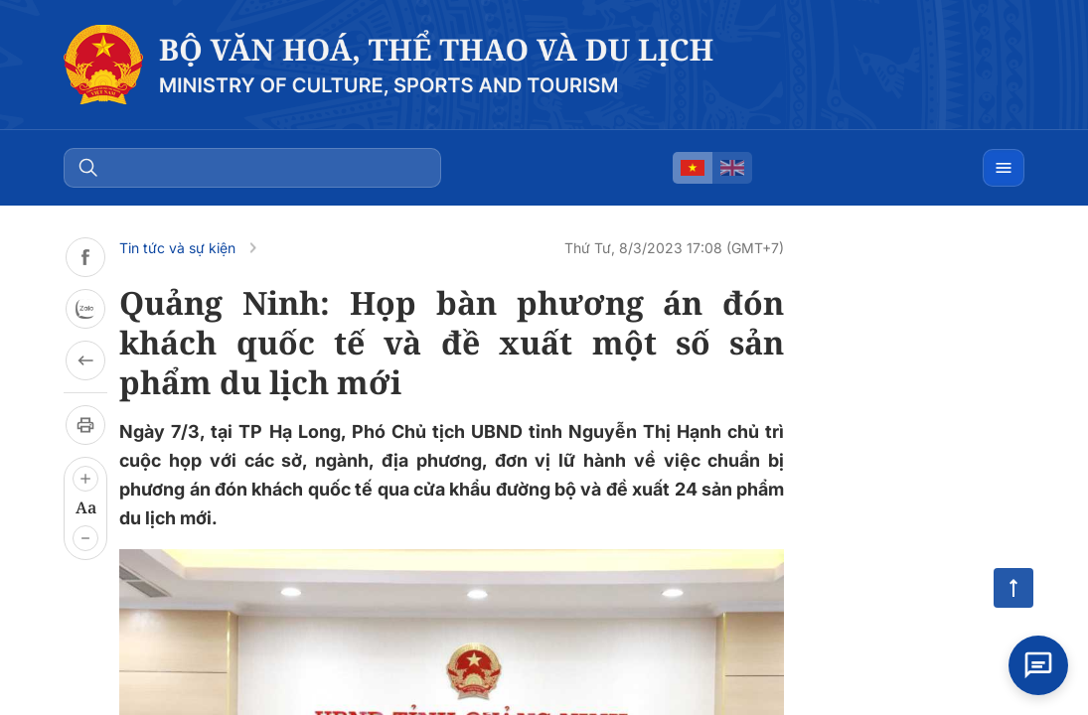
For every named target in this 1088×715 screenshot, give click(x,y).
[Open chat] (1038, 665)
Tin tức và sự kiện (177, 247)
